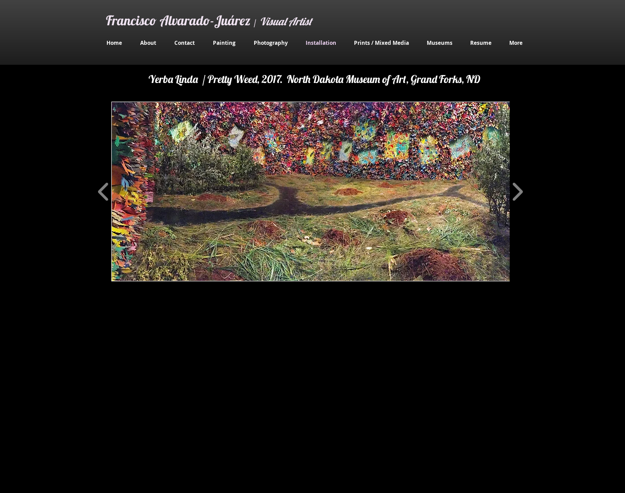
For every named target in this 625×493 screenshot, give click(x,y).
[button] (311, 191)
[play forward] (517, 191)
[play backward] (104, 191)
